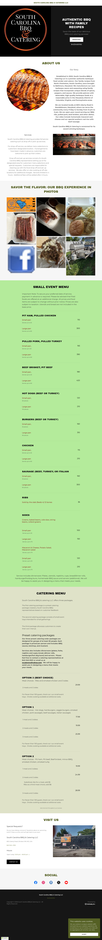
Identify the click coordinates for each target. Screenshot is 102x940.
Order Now (76, 39)
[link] (51, 3)
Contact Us (13, 862)
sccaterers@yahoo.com (32, 663)
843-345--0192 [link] (11, 845)
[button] (28, 854)
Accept (84, 934)
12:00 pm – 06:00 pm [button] (21, 854)
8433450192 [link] (76, 44)
